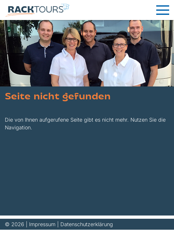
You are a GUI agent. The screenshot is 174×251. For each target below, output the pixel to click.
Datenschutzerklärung (86, 224)
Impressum (42, 224)
